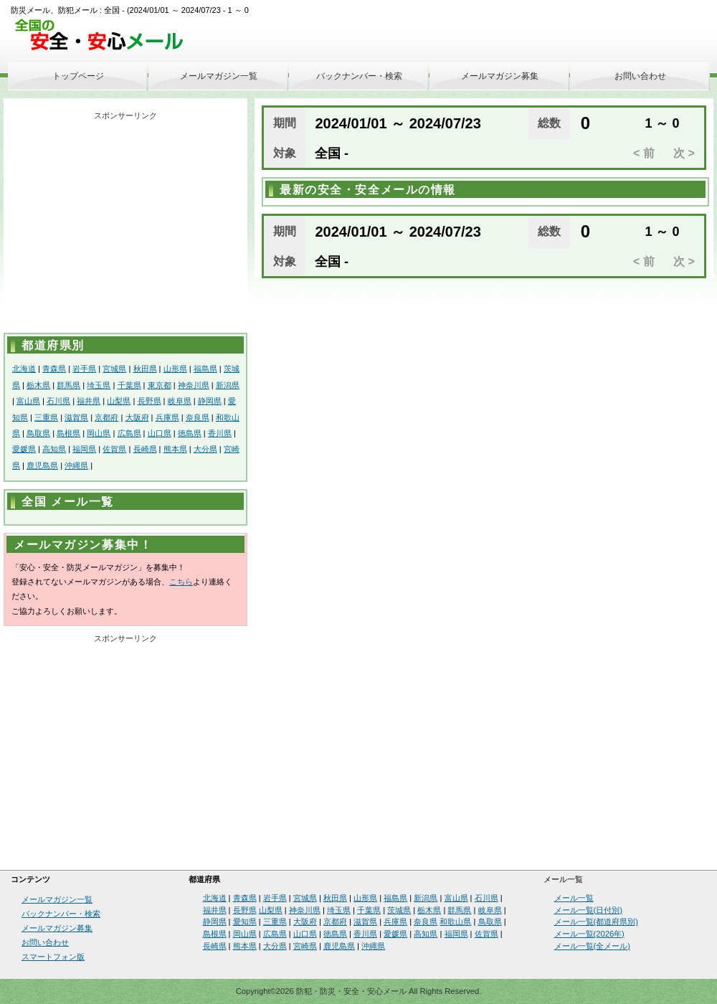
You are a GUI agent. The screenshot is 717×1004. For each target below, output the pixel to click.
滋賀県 (76, 417)
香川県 (220, 433)
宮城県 (114, 368)
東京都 (159, 385)
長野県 (149, 401)
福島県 (205, 368)
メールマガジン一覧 (218, 76)
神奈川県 (193, 385)
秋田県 (145, 368)
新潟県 (227, 385)
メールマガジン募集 (499, 76)
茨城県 (399, 910)
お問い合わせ (640, 76)
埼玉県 (98, 385)
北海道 (24, 368)
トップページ (78, 76)
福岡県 (84, 449)
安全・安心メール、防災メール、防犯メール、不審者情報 (104, 35)
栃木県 (38, 385)
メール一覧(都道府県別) (596, 921)
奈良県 (197, 417)
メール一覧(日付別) (588, 910)
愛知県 (245, 921)
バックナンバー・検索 (359, 76)
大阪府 (137, 417)
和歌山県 (455, 921)
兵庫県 (167, 417)
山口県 (159, 433)
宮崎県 (305, 946)
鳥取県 (38, 433)
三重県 (46, 417)
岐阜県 (179, 401)
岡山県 (98, 433)
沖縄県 (76, 465)
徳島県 (189, 433)
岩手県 (84, 368)
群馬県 (68, 385)
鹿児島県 (42, 465)
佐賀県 (114, 449)
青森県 (54, 368)
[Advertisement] (125, 225)
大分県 (205, 449)
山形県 (175, 368)
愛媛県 (24, 449)
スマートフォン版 (53, 956)
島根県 (68, 433)
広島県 (129, 433)
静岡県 (210, 401)
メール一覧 (574, 898)
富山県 (28, 401)
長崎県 (145, 449)
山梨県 (118, 401)
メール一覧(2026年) (589, 933)
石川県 (58, 401)
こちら (181, 581)
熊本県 (175, 449)
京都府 (106, 417)
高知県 (54, 449)
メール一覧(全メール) (592, 946)
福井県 (88, 401)
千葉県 (129, 385)
